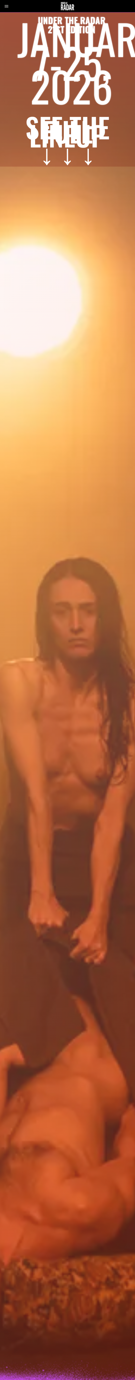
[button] (6, 6)
